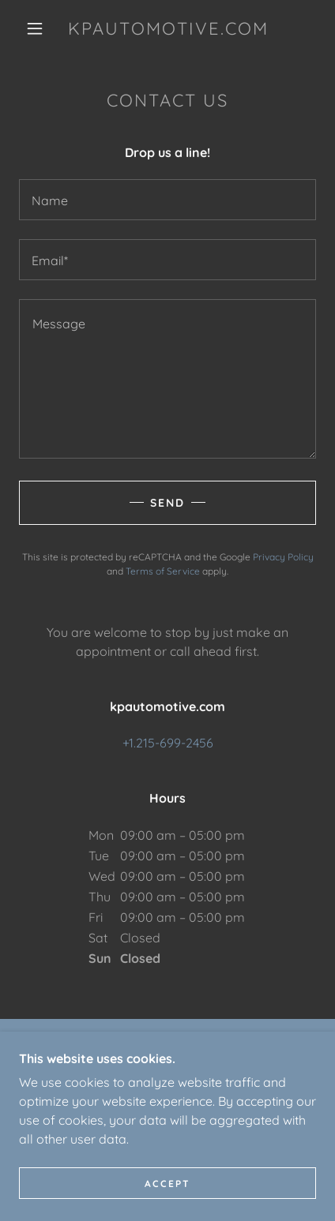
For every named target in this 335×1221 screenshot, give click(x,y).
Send (167, 503)
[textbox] (167, 199)
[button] (35, 28)
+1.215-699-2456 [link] (167, 743)
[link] (168, 28)
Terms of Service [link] (163, 571)
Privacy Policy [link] (283, 557)
